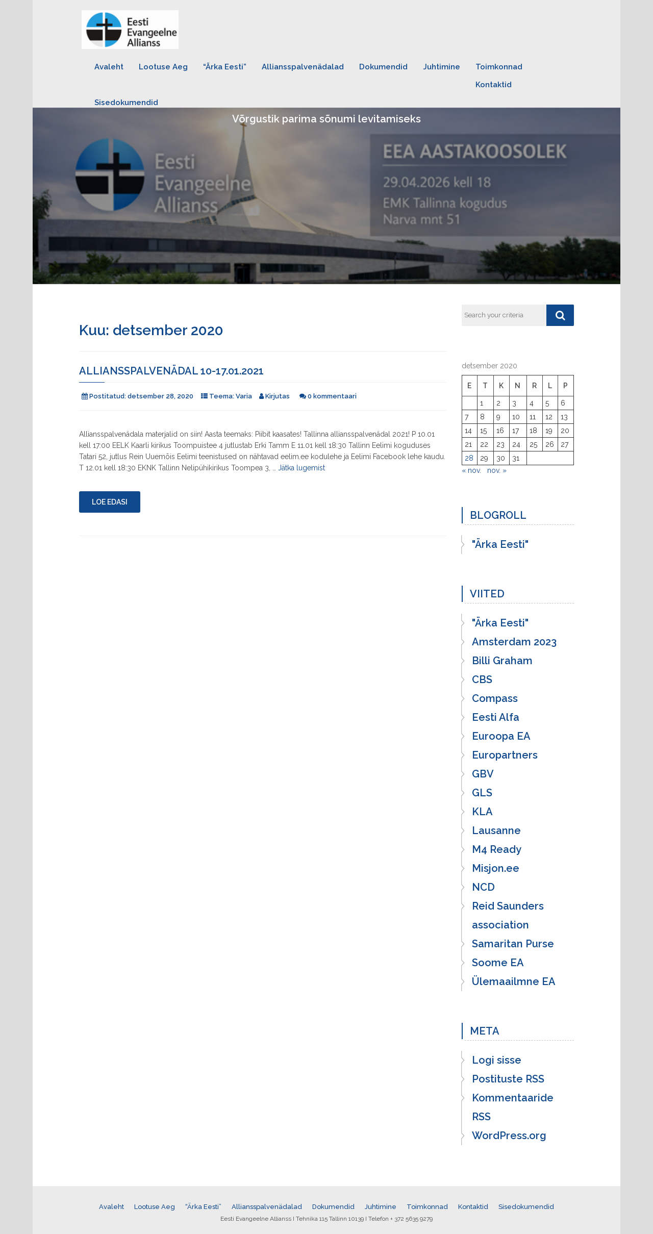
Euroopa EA (501, 736)
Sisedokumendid (126, 102)
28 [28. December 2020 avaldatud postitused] (469, 458)
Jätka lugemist (301, 468)
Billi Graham (502, 660)
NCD (483, 887)
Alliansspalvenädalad (303, 66)
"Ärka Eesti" (500, 544)
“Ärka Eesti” (224, 66)
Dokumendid (383, 66)
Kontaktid (493, 84)
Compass (495, 698)
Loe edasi (110, 502)
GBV (483, 774)
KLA (482, 811)
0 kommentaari (332, 396)
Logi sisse (496, 1060)
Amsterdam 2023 (514, 642)
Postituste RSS (508, 1079)
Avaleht (108, 66)
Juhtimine (441, 66)
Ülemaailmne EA (514, 981)
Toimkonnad (498, 66)
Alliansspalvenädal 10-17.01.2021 (171, 371)
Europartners (505, 755)
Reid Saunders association (508, 915)
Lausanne (496, 830)
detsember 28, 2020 (160, 396)
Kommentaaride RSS (513, 1107)
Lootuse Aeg (163, 66)
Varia (244, 396)
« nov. (471, 470)
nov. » (497, 470)
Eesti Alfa (495, 717)
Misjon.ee (495, 868)
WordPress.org (509, 1135)
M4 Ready (496, 849)
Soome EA (498, 962)
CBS (482, 679)
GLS (482, 793)
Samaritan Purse (513, 944)
